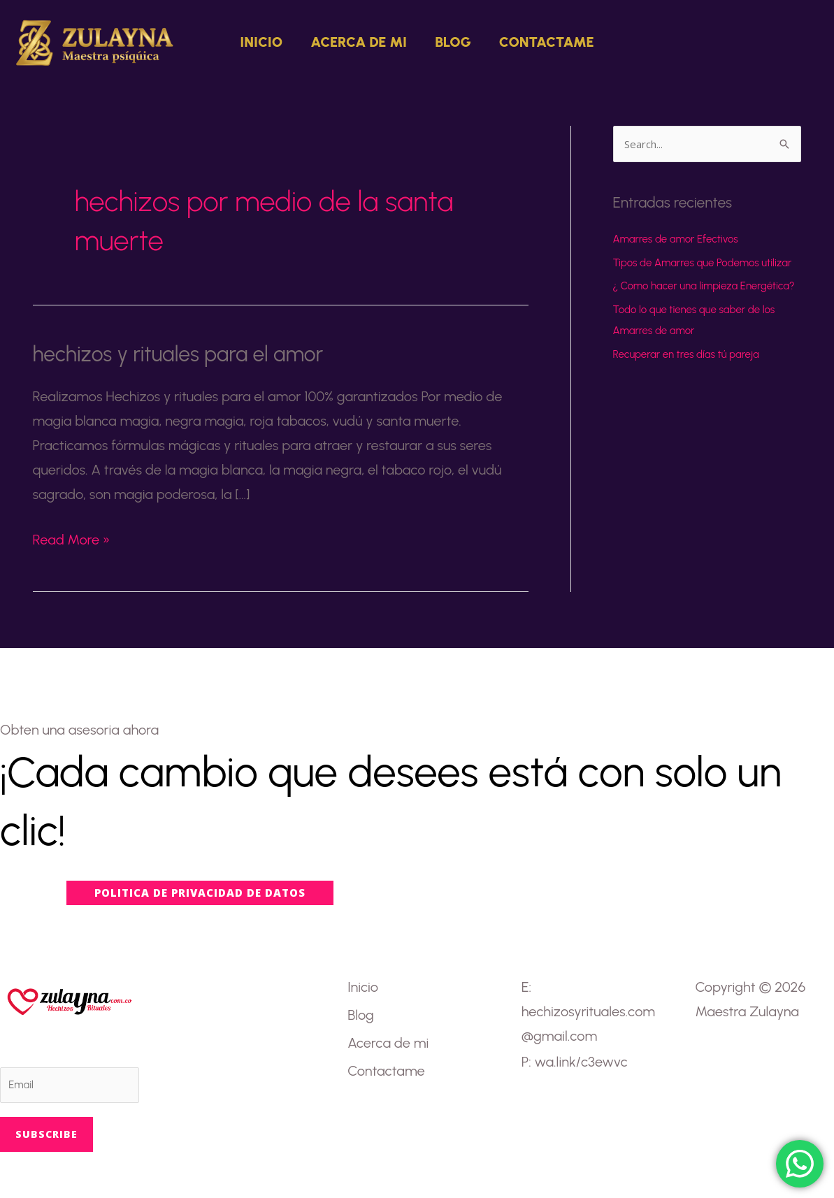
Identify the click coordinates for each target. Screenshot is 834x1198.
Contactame (546, 42)
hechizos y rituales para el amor (178, 354)
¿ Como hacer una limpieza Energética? (704, 286)
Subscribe (46, 1134)
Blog (453, 42)
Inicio (261, 42)
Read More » (71, 538)
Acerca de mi (358, 42)
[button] (792, 42)
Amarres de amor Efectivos (675, 239)
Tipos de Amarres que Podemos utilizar (702, 263)
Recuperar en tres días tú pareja (686, 354)
